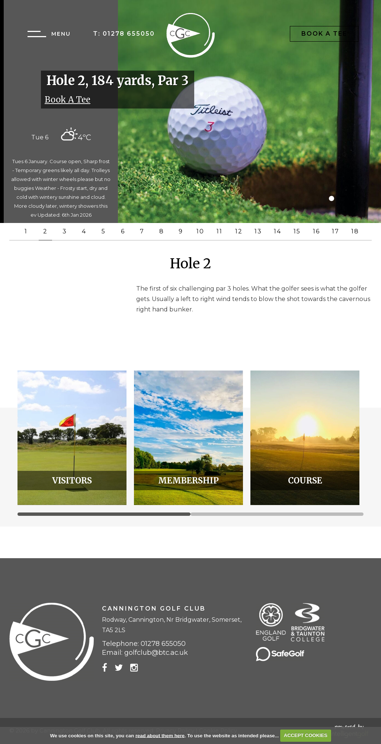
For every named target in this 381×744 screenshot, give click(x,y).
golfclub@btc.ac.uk (156, 652)
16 (316, 231)
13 (258, 231)
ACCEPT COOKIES (305, 735)
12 (239, 231)
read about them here (160, 735)
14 (277, 231)
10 (200, 231)
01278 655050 (129, 33)
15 (297, 231)
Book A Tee (324, 33)
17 (335, 231)
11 (219, 231)
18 (355, 231)
